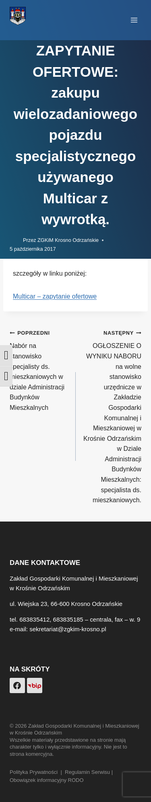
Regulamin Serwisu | (89, 772)
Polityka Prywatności (34, 772)
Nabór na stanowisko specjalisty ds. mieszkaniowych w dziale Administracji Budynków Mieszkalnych (39, 369)
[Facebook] (17, 685)
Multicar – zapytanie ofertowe (55, 296)
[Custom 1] (34, 685)
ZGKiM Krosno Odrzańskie (68, 240)
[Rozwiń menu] (133, 20)
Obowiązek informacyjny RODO (47, 780)
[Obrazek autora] (15, 240)
